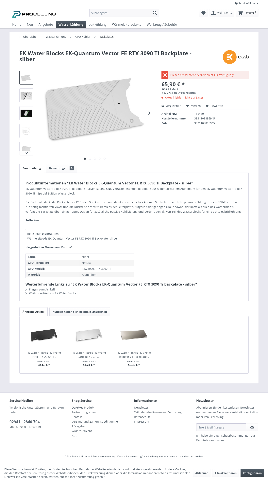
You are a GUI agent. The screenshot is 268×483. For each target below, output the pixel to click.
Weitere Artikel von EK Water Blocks (50, 293)
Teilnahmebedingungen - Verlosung (158, 412)
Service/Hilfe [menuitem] (245, 3)
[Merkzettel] (203, 13)
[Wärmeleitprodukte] (126, 24)
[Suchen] (155, 13)
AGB (74, 436)
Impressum (141, 421)
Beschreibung (32, 168)
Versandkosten (125, 456)
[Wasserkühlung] (71, 24)
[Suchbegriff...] (124, 13)
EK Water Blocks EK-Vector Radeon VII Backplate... (134, 355)
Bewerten (214, 106)
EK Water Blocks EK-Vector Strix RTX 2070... (89, 355)
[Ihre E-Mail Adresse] (221, 427)
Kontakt (77, 417)
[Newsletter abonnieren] (252, 427)
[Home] (16, 24)
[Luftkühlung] (97, 24)
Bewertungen (61, 168)
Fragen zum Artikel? (40, 289)
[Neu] (30, 24)
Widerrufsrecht (82, 431)
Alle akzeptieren (225, 473)
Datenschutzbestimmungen (231, 435)
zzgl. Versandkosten (185, 92)
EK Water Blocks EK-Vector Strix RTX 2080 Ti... (44, 355)
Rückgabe (78, 426)
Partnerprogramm (84, 412)
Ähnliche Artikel (33, 312)
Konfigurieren (252, 473)
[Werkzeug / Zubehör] (162, 24)
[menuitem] (124, 15)
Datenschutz (142, 417)
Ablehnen (201, 473)
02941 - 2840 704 (24, 421)
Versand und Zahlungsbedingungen (96, 421)
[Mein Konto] (221, 13)
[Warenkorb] (247, 13)
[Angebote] (46, 24)
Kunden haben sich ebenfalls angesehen (80, 312)
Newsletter (141, 407)
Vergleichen (171, 106)
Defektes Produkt (83, 407)
